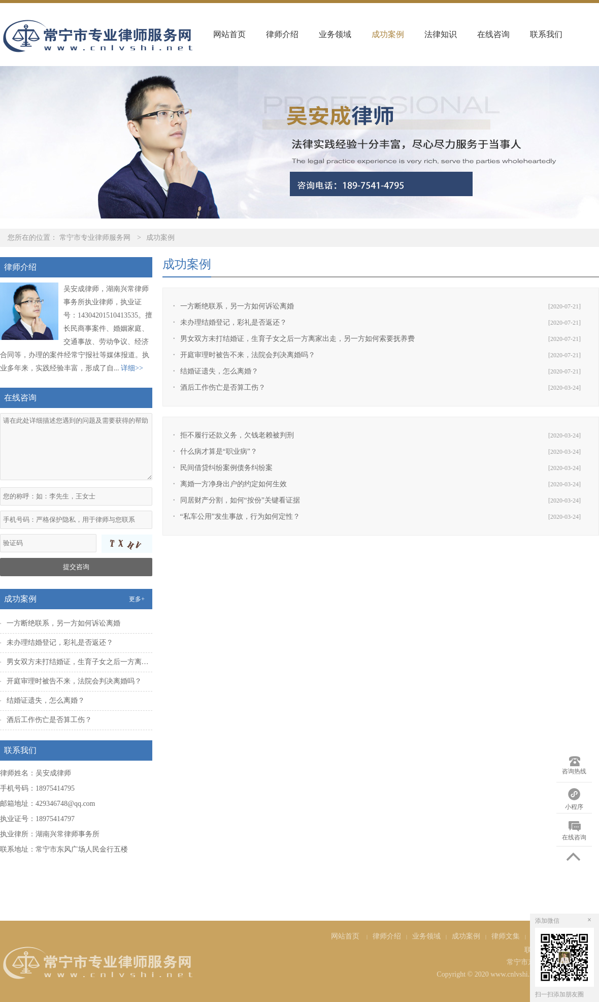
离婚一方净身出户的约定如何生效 (233, 484)
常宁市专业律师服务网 (94, 237)
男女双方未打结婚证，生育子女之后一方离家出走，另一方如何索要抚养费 (297, 338)
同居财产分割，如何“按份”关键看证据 (240, 500)
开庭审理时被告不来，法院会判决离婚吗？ (247, 355)
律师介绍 (282, 34)
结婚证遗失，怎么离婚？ (219, 371)
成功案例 (388, 34)
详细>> (132, 368)
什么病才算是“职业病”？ (218, 451)
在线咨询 (493, 34)
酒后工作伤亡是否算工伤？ (222, 387)
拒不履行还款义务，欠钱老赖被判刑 (237, 435)
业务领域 (335, 34)
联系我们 (546, 34)
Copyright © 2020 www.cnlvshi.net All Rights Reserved (518, 974)
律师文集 (505, 936)
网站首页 (229, 34)
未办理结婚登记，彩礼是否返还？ (233, 322)
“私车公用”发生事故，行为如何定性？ (240, 516)
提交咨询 (76, 567)
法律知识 (440, 34)
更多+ (137, 599)
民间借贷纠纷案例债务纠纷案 (226, 468)
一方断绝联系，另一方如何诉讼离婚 (237, 306)
